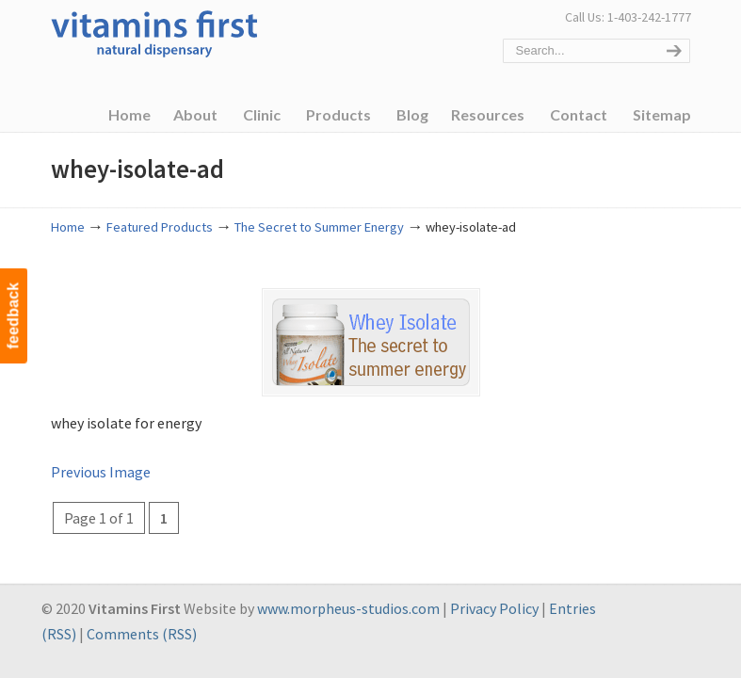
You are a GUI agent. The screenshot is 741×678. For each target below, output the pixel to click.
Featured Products (159, 226)
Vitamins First (154, 32)
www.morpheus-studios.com (348, 608)
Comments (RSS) (142, 633)
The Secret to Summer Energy (319, 226)
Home (68, 226)
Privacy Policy (494, 608)
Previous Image (101, 471)
